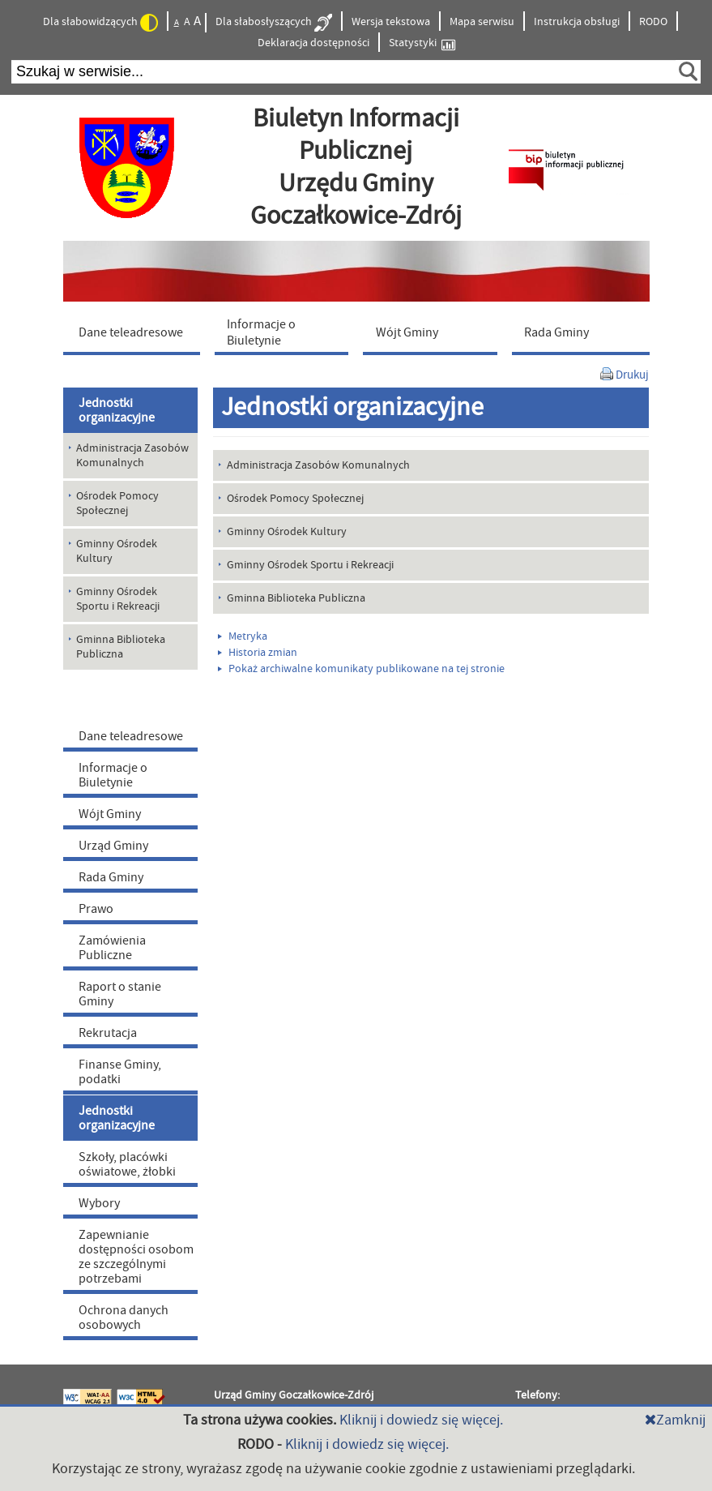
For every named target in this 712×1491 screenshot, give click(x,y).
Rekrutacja (108, 1033)
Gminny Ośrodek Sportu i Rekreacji (310, 565)
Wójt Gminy (110, 814)
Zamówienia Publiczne (112, 947)
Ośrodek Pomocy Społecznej (295, 498)
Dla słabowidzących (100, 23)
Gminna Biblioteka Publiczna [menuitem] (120, 647)
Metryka (242, 636)
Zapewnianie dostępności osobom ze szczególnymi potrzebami (136, 1257)
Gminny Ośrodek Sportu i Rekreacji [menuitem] (118, 599)
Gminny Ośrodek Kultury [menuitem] (116, 551)
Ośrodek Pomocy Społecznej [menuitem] (117, 503)
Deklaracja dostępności (313, 43)
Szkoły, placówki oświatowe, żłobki (127, 1164)
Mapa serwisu (482, 22)
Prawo (96, 909)
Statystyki (422, 43)
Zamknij (675, 1420)
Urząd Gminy (113, 846)
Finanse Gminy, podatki (120, 1071)
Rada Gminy (111, 877)
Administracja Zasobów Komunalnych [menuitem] (132, 455)
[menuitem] (135, 331)
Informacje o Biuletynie (113, 775)
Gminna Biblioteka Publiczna (296, 598)
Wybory (99, 1203)
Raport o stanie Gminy (120, 994)
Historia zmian (257, 652)
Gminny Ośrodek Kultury (287, 532)
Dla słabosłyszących (273, 23)
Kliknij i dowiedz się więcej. (421, 1420)
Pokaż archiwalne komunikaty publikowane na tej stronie (361, 669)
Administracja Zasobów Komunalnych (318, 465)
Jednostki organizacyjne (117, 410)
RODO (653, 22)
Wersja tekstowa (391, 22)
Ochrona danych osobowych (123, 1317)
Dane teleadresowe (131, 736)
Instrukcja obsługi (577, 22)
